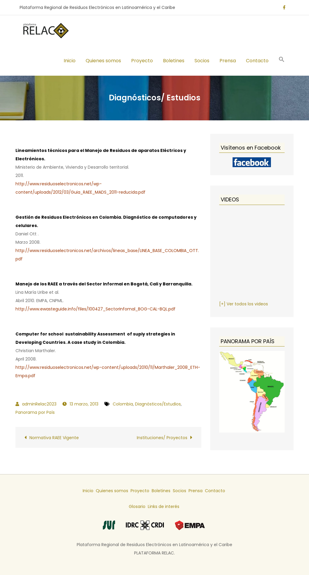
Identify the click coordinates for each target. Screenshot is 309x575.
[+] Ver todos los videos (243, 304)
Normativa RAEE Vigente (54, 438)
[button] (281, 60)
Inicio (70, 60)
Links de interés (163, 506)
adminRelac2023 (39, 404)
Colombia (123, 404)
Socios (202, 60)
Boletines (173, 60)
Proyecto (142, 60)
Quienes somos (103, 60)
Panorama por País (35, 412)
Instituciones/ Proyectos (162, 438)
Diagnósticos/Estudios (158, 404)
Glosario (137, 506)
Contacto (257, 60)
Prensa (227, 60)
